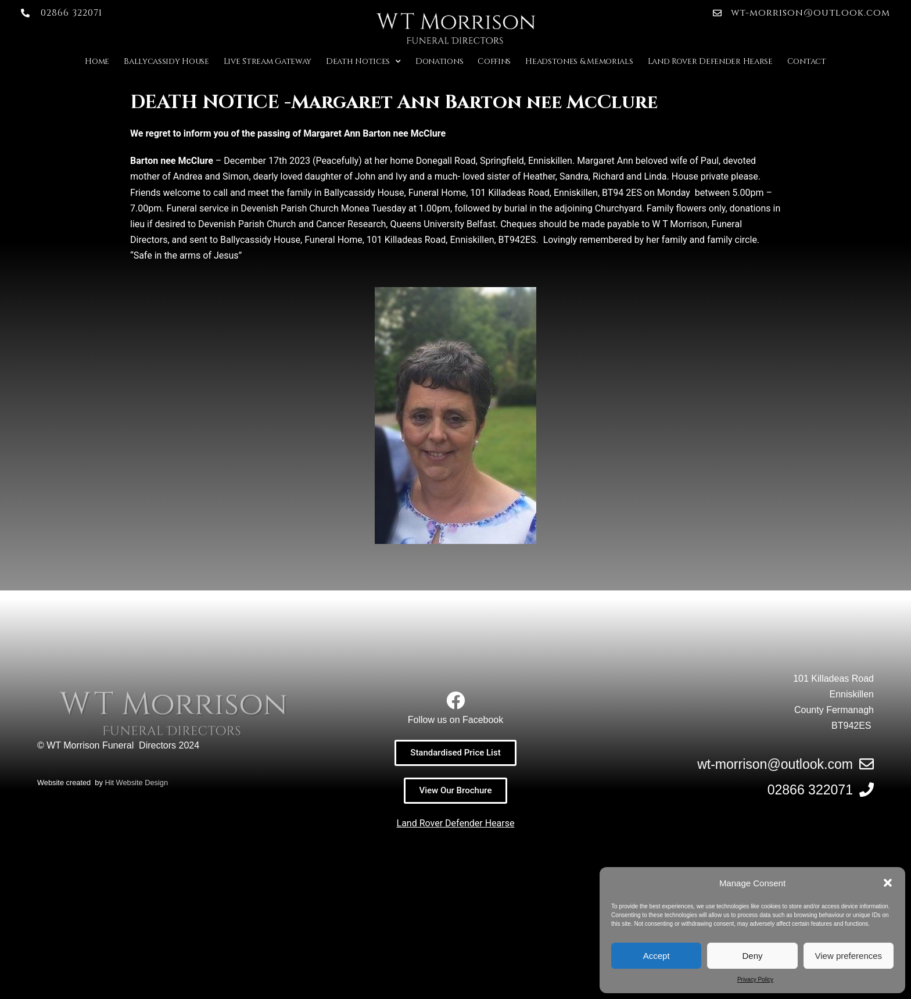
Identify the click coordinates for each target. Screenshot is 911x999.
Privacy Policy (755, 979)
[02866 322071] (866, 789)
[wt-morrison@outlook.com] (866, 764)
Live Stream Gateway (267, 61)
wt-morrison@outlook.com (775, 764)
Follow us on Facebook (456, 720)
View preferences (849, 956)
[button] (888, 883)
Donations (439, 61)
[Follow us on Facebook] (455, 700)
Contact (806, 61)
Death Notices (363, 61)
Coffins (494, 61)
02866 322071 (810, 789)
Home (97, 61)
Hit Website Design (136, 959)
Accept (656, 956)
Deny (752, 956)
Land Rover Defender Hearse (710, 61)
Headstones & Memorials (579, 61)
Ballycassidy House (166, 61)
